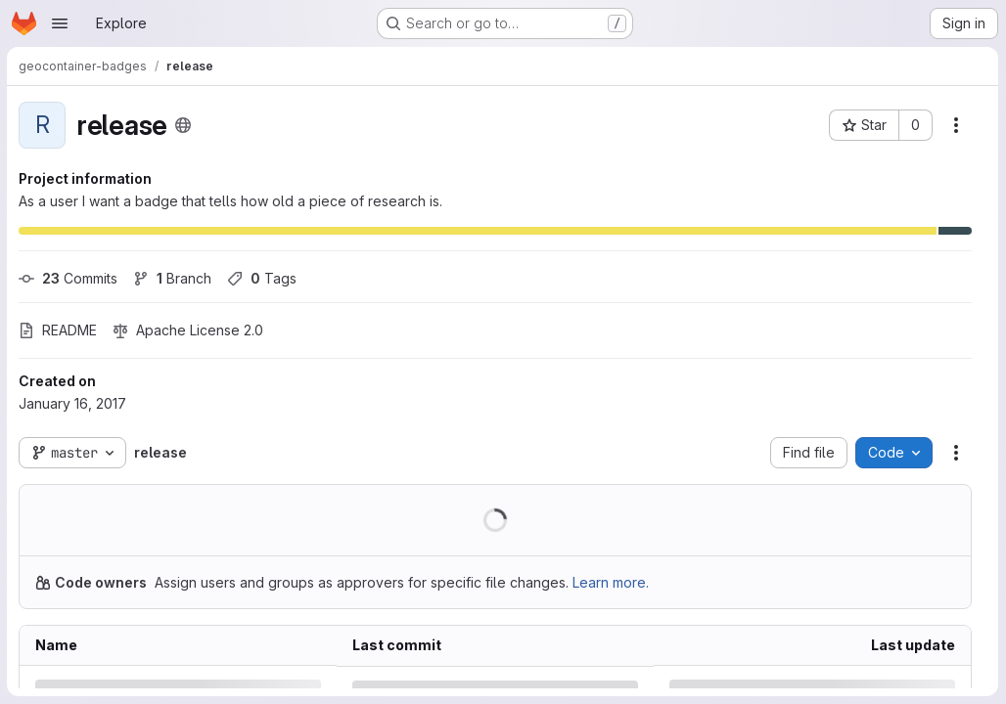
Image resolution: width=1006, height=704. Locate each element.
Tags (262, 278)
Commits (69, 278)
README (59, 330)
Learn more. (611, 582)
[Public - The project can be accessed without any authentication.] (184, 125)
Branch (173, 278)
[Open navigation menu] (59, 23)
